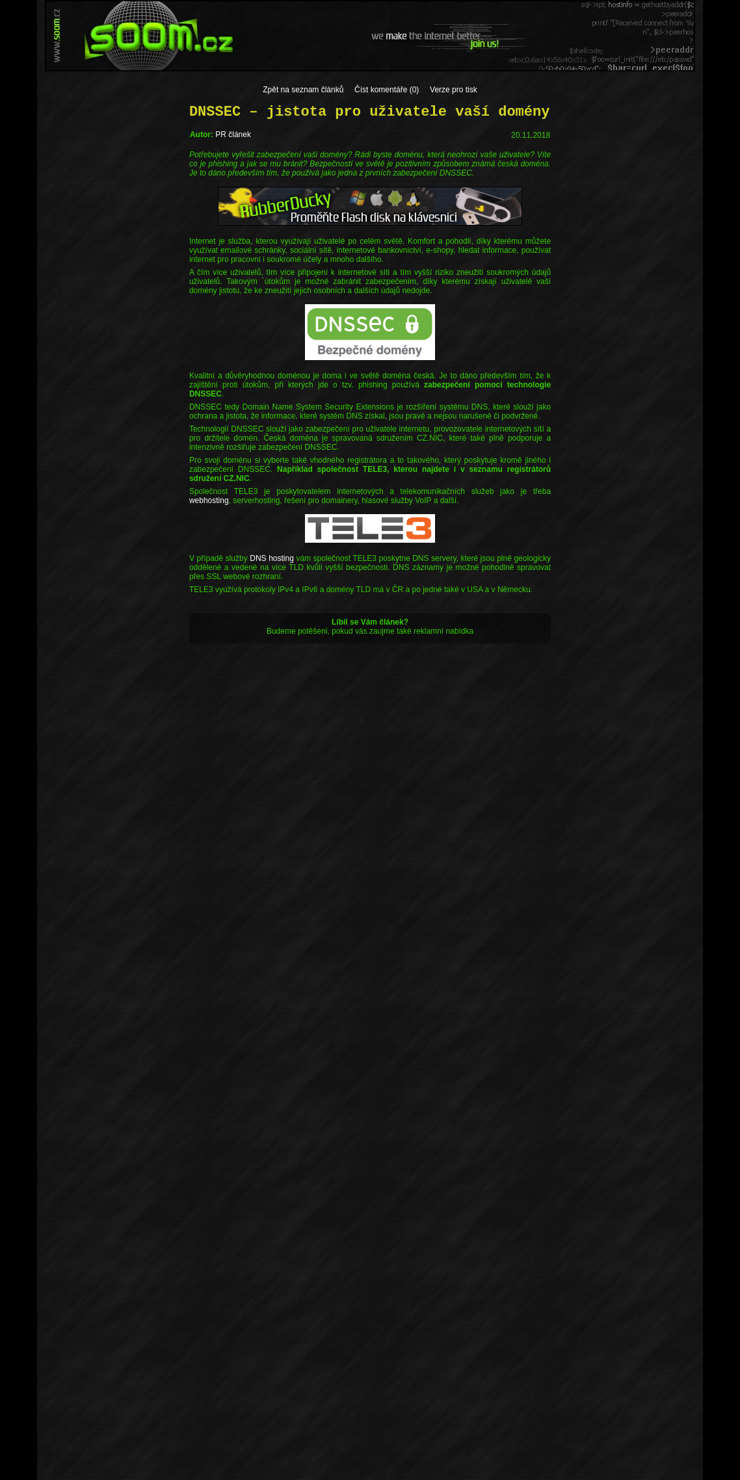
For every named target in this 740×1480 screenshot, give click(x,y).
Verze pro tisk (453, 89)
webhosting (209, 500)
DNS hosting (272, 558)
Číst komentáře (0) (386, 89)
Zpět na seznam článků (303, 89)
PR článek (233, 134)
